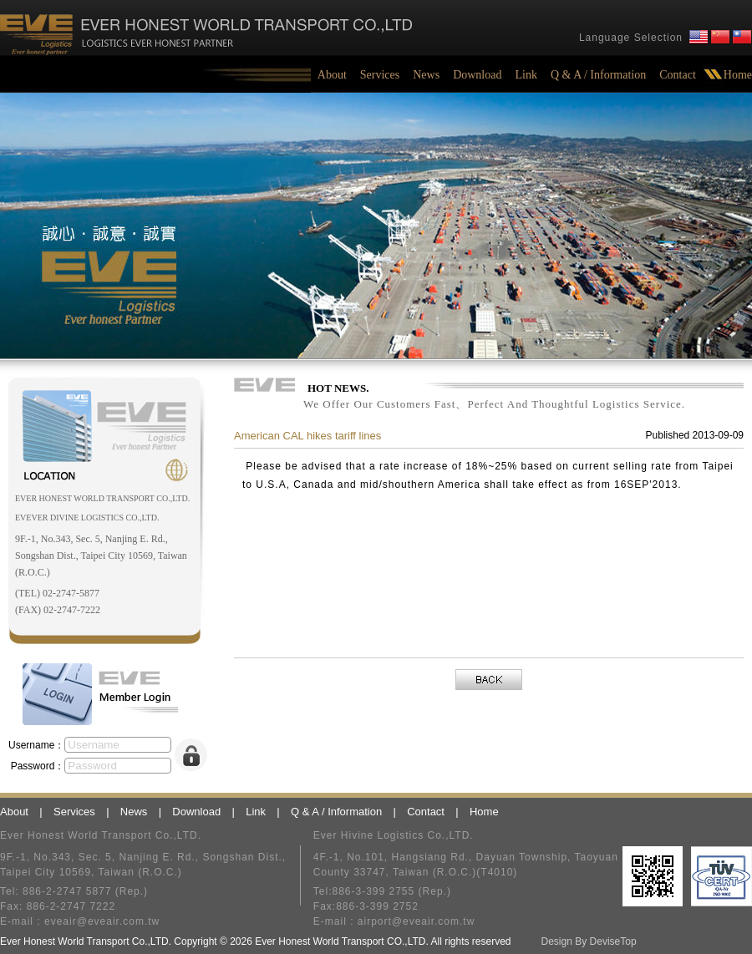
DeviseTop (613, 941)
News (426, 75)
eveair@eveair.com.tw (102, 921)
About (332, 75)
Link (525, 75)
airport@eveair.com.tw (416, 921)
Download (477, 75)
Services (379, 75)
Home (738, 75)
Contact (677, 75)
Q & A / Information (598, 75)
